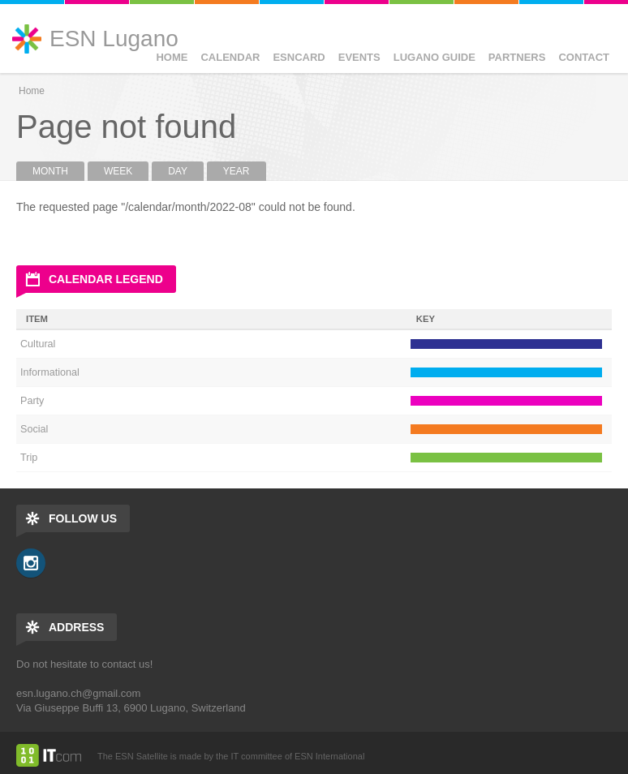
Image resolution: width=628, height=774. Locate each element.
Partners (517, 57)
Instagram (30, 563)
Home (171, 57)
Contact (583, 57)
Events (359, 57)
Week (118, 171)
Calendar (230, 57)
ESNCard (299, 57)
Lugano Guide (434, 57)
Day (177, 171)
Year (236, 171)
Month (58, 171)
